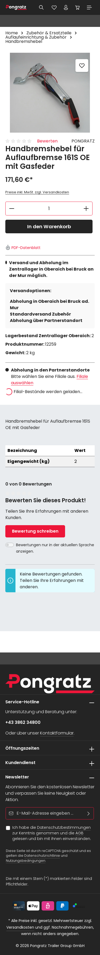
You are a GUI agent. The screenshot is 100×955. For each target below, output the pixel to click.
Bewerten (47, 141)
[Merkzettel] (54, 7)
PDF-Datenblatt (23, 247)
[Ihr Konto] (66, 7)
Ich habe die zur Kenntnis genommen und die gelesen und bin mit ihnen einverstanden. (51, 833)
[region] (50, 93)
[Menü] (89, 7)
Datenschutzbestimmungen (64, 827)
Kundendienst (20, 763)
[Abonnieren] (88, 813)
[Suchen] (41, 7)
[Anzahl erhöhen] (86, 208)
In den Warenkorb (49, 226)
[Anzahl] (49, 208)
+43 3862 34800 (23, 722)
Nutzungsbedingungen (25, 860)
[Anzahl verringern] (11, 208)
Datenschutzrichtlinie (42, 856)
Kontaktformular (57, 733)
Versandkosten (20, 927)
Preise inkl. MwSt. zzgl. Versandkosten (37, 192)
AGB (79, 833)
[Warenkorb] (77, 7)
